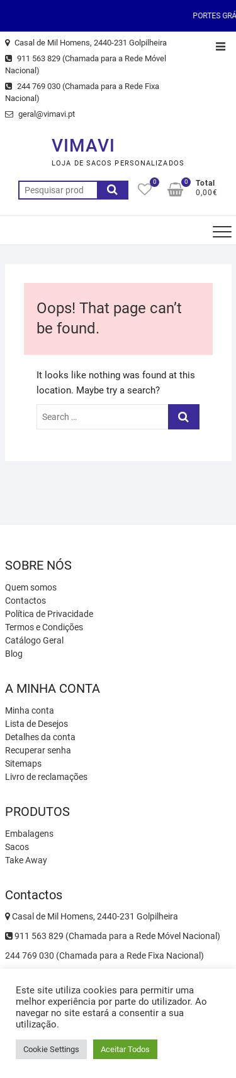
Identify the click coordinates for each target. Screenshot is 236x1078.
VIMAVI (83, 145)
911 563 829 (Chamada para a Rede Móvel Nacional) (85, 65)
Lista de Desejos (36, 724)
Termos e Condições (44, 627)
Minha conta (29, 710)
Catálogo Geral (34, 640)
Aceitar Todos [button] (125, 1049)
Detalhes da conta (40, 737)
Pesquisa (112, 190)
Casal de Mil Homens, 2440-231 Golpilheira (86, 42)
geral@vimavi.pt (40, 114)
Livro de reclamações (46, 777)
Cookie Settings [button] (51, 1049)
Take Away (26, 860)
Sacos (17, 847)
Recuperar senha (38, 750)
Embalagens (29, 834)
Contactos (25, 601)
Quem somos (31, 587)
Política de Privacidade (49, 614)
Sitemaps (23, 763)
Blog (14, 654)
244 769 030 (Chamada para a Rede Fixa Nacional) (82, 92)
